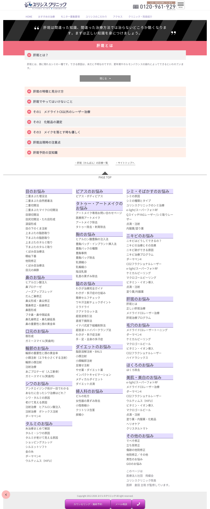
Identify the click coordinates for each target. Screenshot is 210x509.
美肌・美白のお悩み (143, 377)
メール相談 (121, 504)
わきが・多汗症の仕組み (91, 293)
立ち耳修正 (133, 445)
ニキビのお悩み (140, 235)
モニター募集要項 (70, 16)
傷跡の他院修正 (135, 450)
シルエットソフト (36, 447)
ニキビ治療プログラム (140, 254)
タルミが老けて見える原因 (41, 437)
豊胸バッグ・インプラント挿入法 (96, 244)
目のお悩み (35, 191)
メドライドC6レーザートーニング (147, 330)
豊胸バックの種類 (87, 248)
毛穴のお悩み (138, 325)
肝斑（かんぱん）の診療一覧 (92, 162)
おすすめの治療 (46, 16)
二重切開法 (32, 205)
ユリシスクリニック (107, 495)
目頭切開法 (32, 214)
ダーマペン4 (33, 416)
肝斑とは (131, 304)
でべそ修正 (133, 441)
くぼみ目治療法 (34, 251)
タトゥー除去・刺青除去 (91, 227)
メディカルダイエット (89, 379)
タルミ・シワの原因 (37, 433)
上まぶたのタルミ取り (39, 242)
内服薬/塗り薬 (135, 228)
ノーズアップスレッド (39, 291)
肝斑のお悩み (138, 299)
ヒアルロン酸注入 (36, 282)
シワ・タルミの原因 (37, 398)
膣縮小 (80, 414)
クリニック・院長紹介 (140, 16)
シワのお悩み (37, 383)
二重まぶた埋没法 (36, 196)
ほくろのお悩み (140, 365)
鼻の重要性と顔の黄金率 (40, 324)
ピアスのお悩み (89, 191)
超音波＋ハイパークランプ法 (93, 330)
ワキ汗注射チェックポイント (93, 302)
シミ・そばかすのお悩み (147, 191)
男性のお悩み (134, 459)
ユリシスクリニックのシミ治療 (145, 205)
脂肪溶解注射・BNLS (89, 351)
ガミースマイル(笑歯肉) (39, 341)
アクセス (117, 16)
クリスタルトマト (137, 428)
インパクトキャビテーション (93, 374)
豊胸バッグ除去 (85, 257)
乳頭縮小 (81, 262)
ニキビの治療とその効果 (141, 245)
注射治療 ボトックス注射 (41, 411)
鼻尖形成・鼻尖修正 (37, 301)
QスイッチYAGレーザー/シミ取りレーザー (149, 216)
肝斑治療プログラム (138, 318)
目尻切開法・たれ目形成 (40, 219)
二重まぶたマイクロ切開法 (41, 210)
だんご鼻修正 (33, 296)
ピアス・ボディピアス (89, 196)
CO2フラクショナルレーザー (143, 264)
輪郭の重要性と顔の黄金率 (41, 353)
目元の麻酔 (32, 270)
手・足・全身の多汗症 (89, 339)
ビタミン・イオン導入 (140, 282)
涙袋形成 (30, 224)
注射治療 (30, 367)
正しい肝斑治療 (135, 308)
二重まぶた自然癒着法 (39, 201)
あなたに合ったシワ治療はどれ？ (45, 393)
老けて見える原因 (36, 402)
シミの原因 (133, 196)
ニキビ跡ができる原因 (140, 250)
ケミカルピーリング (138, 273)
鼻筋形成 (30, 310)
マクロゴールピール (138, 344)
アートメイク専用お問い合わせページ (99, 213)
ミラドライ (82, 307)
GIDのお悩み (134, 464)
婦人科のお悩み (89, 391)
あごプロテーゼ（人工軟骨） (43, 371)
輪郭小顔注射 (33, 362)
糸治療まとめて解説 (37, 428)
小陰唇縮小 (82, 405)
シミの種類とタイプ (138, 201)
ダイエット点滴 (85, 384)
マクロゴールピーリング (141, 277)
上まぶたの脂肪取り (37, 233)
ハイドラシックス (137, 357)
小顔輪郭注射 (84, 361)
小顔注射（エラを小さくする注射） (47, 357)
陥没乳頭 (81, 271)
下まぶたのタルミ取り (39, 247)
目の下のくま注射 (36, 228)
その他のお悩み (140, 435)
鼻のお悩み (35, 277)
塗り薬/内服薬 (135, 291)
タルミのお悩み (39, 423)
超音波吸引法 (84, 316)
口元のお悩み (37, 331)
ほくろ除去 (133, 370)
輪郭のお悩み (37, 348)
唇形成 (29, 336)
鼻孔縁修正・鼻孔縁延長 (40, 319)
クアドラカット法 (87, 311)
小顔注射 (81, 356)
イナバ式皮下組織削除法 (91, 325)
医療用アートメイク (88, 218)
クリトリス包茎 (85, 410)
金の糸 (29, 451)
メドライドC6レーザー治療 (142, 313)
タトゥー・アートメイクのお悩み (99, 205)
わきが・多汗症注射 (88, 334)
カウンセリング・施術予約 (88, 504)
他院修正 (30, 261)
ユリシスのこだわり (96, 16)
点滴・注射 (133, 224)
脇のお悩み (85, 283)
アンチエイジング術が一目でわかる (47, 388)
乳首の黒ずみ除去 (87, 276)
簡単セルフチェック (88, 298)
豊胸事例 (81, 253)
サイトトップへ (126, 162)
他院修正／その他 (137, 454)
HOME (29, 16)
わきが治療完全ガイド (89, 288)
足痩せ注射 (82, 365)
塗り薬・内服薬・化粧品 (141, 419)
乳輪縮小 (81, 267)
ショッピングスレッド (39, 442)
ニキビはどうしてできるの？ (144, 241)
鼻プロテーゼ (33, 287)
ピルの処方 (82, 396)
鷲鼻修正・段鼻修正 (37, 305)
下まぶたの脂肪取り (37, 238)
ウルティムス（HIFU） (39, 461)
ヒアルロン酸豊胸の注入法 (92, 239)
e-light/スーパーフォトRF (142, 210)
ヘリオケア (133, 424)
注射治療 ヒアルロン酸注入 (43, 407)
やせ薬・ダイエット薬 (89, 370)
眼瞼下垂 (30, 256)
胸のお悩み (85, 234)
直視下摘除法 (84, 321)
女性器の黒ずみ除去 (88, 401)
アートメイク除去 (87, 222)
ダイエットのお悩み (93, 346)
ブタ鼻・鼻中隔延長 (37, 314)
